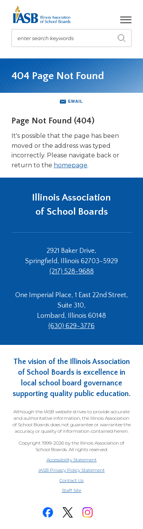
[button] (126, 19)
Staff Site (81, 490)
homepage (70, 165)
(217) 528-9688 (72, 271)
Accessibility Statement (72, 460)
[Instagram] (88, 512)
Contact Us (71, 480)
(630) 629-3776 (71, 326)
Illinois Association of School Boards (71, 204)
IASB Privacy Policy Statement (72, 470)
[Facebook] (48, 512)
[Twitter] (68, 512)
